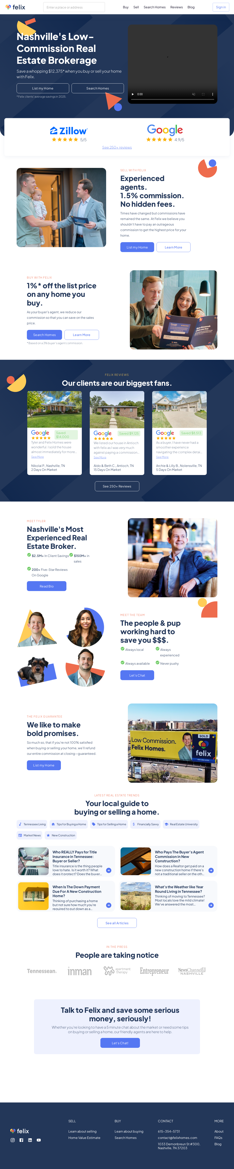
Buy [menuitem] (126, 7)
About (219, 1131)
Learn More (173, 247)
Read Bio (47, 586)
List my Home (42, 88)
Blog (218, 1144)
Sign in (221, 7)
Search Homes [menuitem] (155, 7)
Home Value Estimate (84, 1138)
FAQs (218, 1138)
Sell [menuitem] (136, 7)
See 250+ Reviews (117, 486)
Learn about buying (129, 1131)
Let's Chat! (120, 1043)
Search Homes (97, 88)
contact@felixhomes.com (177, 1138)
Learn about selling (82, 1131)
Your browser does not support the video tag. (172, 64)
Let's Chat (137, 675)
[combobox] (74, 7)
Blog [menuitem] (191, 7)
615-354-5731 (169, 1131)
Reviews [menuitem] (176, 7)
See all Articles (117, 923)
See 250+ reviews (117, 147)
